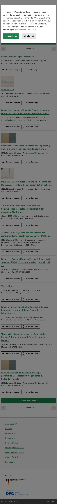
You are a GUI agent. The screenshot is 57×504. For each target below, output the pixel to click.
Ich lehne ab (29, 43)
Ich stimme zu (11, 43)
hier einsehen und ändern (25, 37)
